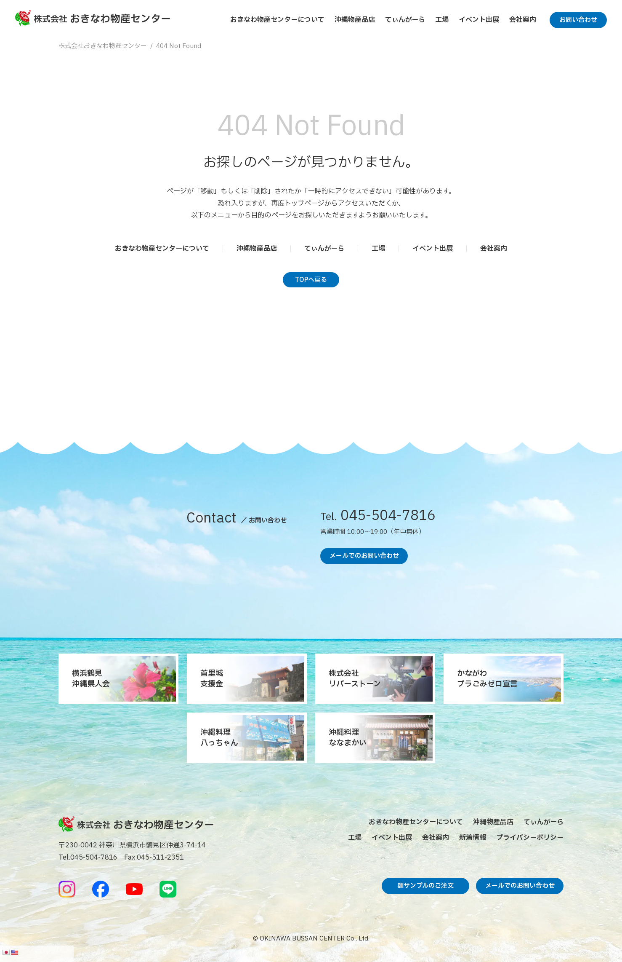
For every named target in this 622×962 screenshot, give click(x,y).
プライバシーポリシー (530, 838)
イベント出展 (479, 20)
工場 (442, 20)
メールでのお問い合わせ (364, 556)
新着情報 (472, 838)
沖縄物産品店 (355, 20)
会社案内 (522, 20)
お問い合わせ (578, 20)
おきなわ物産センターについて (277, 20)
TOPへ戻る (311, 280)
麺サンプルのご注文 (425, 886)
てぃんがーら (405, 20)
